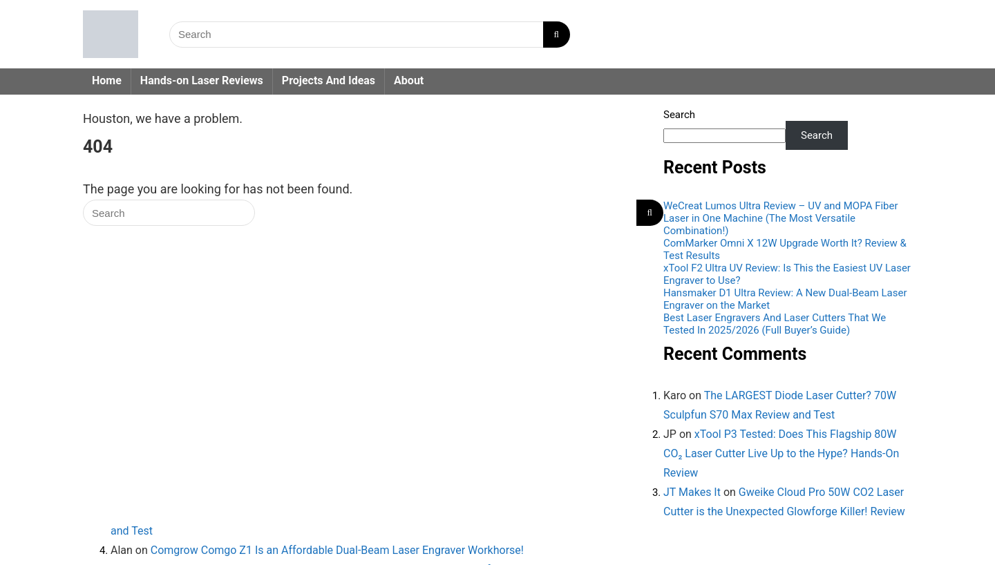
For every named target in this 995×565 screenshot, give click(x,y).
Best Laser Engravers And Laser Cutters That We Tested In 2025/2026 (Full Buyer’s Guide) (774, 324)
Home (107, 80)
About (409, 80)
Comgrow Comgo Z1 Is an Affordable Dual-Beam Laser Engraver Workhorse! (337, 550)
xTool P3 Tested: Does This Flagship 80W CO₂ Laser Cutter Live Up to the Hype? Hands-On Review (781, 453)
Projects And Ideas (328, 80)
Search (679, 114)
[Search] (556, 34)
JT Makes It (692, 492)
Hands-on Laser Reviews (201, 80)
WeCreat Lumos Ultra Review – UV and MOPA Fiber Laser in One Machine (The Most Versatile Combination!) (780, 218)
